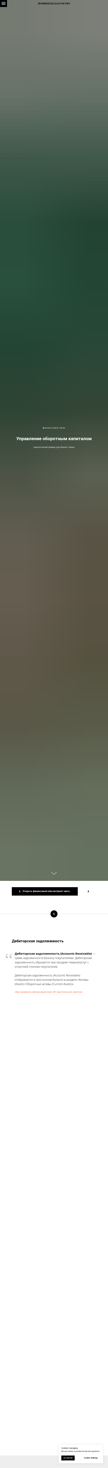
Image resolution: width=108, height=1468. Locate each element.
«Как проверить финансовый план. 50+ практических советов (48, 992)
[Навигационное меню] (3, 3)
